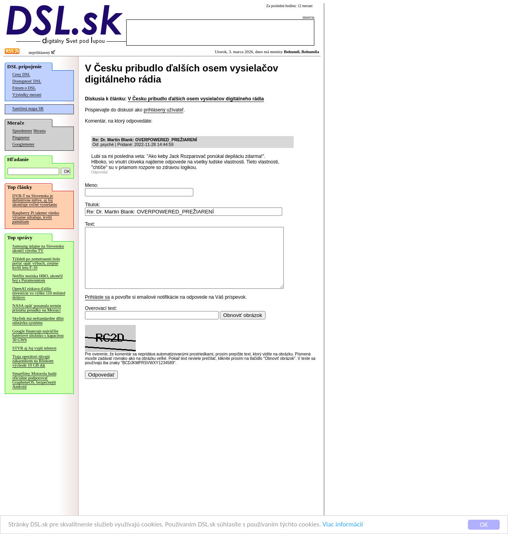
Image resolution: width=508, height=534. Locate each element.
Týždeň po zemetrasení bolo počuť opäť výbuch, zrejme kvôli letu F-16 (36, 263)
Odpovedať (99, 172)
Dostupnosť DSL (26, 81)
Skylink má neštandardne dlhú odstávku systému (38, 320)
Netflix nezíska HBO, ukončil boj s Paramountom (37, 278)
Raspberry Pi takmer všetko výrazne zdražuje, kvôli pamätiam (35, 217)
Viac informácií (343, 525)
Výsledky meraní (26, 94)
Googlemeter (23, 144)
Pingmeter (21, 137)
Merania (39, 131)
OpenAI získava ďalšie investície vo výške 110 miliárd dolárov (38, 293)
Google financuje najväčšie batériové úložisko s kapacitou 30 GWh (38, 335)
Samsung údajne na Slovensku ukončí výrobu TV (38, 248)
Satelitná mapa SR (28, 108)
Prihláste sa (97, 309)
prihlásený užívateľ (163, 110)
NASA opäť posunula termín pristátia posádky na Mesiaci (36, 307)
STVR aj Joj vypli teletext (34, 348)
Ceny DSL (21, 74)
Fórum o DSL (24, 88)
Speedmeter (22, 131)
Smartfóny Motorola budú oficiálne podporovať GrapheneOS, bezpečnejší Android (34, 380)
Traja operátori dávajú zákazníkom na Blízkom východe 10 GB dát (33, 360)
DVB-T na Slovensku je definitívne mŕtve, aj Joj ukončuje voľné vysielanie (34, 200)
